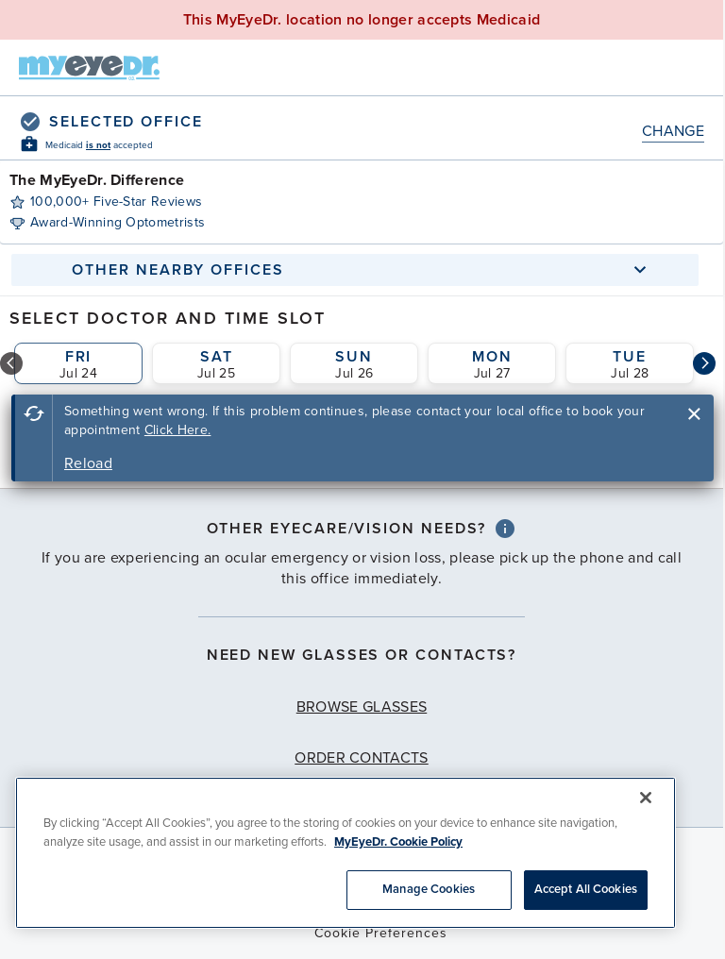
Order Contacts (361, 758)
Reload (88, 463)
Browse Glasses (361, 707)
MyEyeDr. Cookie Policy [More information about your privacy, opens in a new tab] (398, 842)
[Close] (645, 797)
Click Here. (177, 430)
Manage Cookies (428, 889)
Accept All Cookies (585, 889)
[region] (345, 853)
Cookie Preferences (380, 933)
